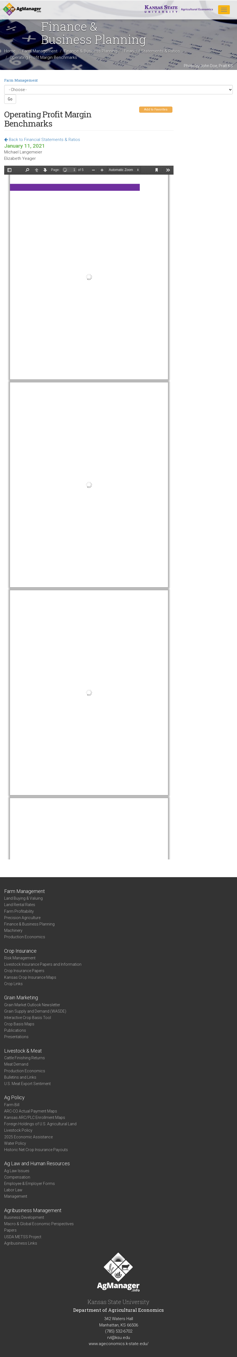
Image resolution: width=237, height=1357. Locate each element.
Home (10, 51)
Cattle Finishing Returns (24, 1058)
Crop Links (13, 984)
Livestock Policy (18, 1130)
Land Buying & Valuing (23, 898)
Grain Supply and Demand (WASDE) (35, 1011)
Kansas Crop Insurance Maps (30, 977)
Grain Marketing (21, 997)
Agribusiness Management (33, 1210)
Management (15, 1196)
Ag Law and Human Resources (37, 1163)
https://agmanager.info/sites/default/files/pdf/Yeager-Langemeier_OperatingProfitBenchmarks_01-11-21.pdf (89, 512)
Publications (15, 1030)
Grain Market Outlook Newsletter (32, 1005)
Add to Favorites (155, 109)
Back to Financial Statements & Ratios (42, 139)
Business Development (24, 1217)
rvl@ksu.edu (118, 1337)
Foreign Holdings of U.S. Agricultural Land (40, 1124)
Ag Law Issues (16, 1171)
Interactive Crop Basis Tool (27, 1017)
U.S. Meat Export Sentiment (27, 1083)
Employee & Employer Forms (29, 1183)
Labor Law (13, 1190)
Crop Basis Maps (19, 1024)
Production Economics (24, 937)
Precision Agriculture (22, 917)
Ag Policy (14, 1097)
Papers (10, 1230)
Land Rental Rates (19, 904)
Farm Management (39, 51)
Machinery (13, 930)
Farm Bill (11, 1105)
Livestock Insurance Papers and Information (42, 964)
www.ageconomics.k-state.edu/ (119, 1343)
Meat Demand (16, 1064)
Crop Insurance (20, 951)
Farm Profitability (19, 911)
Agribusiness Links (20, 1243)
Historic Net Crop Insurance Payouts (36, 1149)
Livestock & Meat (23, 1051)
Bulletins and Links (20, 1077)
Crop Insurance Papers (24, 970)
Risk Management (19, 958)
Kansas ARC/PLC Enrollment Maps (34, 1117)
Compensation (17, 1177)
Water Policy (15, 1143)
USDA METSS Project (22, 1237)
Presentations (16, 1037)
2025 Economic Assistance (28, 1137)
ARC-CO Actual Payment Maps (30, 1111)
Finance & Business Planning (90, 51)
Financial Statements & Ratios (152, 51)
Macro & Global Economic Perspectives (39, 1224)
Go (10, 99)
